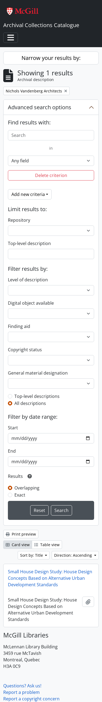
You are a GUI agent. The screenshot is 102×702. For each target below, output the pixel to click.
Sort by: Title (32, 555)
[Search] (51, 135)
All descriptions (30, 403)
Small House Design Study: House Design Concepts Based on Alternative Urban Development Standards (50, 578)
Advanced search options (39, 107)
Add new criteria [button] (28, 194)
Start (13, 428)
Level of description (28, 280)
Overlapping (26, 488)
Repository (19, 220)
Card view (18, 544)
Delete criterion (51, 175)
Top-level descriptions (37, 396)
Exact (19, 495)
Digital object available (31, 303)
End (12, 451)
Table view (47, 544)
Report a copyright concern (31, 699)
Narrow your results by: (51, 58)
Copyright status (25, 350)
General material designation (38, 373)
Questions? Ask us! (22, 686)
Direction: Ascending (73, 555)
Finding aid (19, 326)
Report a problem (21, 692)
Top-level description (29, 243)
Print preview (21, 534)
